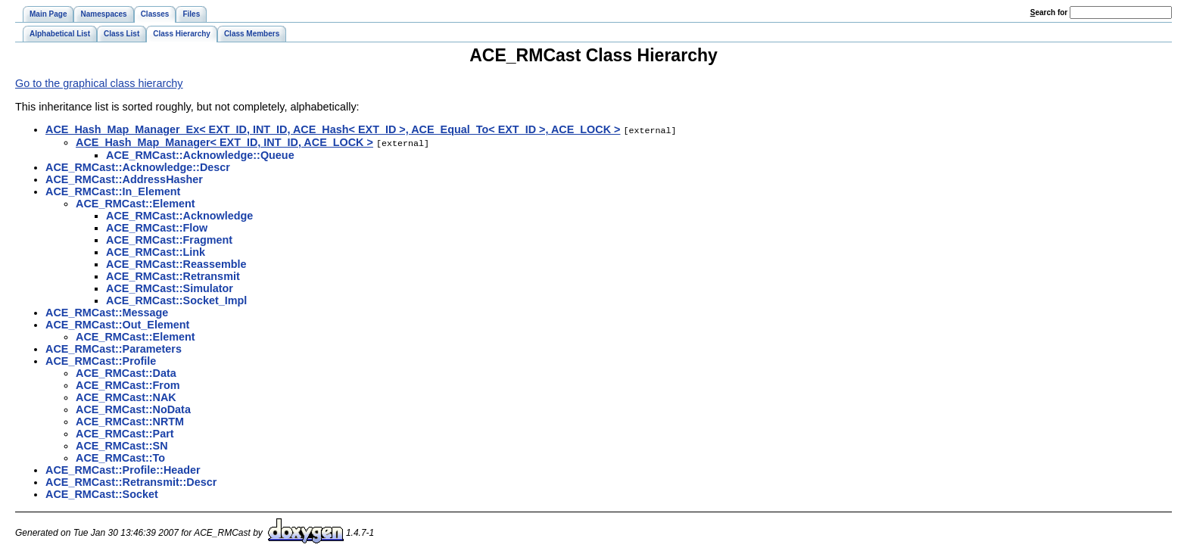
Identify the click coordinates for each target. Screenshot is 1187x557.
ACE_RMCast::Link (155, 250)
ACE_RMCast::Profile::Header (123, 468)
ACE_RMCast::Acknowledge (179, 214)
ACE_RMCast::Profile (100, 359)
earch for (1049, 12)
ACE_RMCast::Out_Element (117, 323)
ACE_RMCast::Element (135, 202)
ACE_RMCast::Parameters (113, 347)
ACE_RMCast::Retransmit (173, 275)
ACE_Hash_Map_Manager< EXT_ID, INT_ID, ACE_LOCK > (224, 141)
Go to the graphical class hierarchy (99, 83)
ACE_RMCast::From (128, 384)
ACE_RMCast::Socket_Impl (176, 299)
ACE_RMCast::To (120, 456)
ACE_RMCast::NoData (133, 408)
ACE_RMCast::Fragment (169, 238)
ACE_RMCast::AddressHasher (124, 178)
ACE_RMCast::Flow (156, 226)
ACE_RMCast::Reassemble (176, 263)
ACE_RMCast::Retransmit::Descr (131, 481)
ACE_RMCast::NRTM (130, 420)
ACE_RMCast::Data (126, 372)
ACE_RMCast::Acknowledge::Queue (200, 154)
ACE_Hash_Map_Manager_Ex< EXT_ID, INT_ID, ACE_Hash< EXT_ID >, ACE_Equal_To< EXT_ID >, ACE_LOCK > (332, 129)
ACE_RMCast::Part (125, 432)
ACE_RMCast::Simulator (169, 287)
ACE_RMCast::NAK (126, 396)
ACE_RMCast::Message (106, 311)
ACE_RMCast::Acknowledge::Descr (137, 166)
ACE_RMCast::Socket (101, 493)
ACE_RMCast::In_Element (112, 190)
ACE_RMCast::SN (122, 444)
